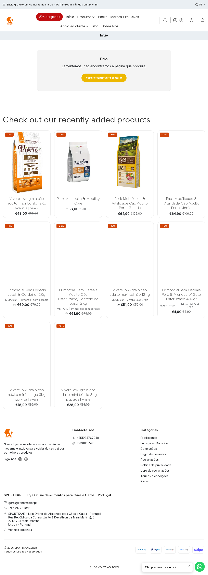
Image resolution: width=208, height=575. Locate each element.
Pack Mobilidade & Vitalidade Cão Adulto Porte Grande (130, 203)
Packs (145, 481)
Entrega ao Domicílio (154, 443)
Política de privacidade (156, 465)
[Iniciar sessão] (191, 20)
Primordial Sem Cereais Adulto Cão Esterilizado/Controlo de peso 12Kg (78, 297)
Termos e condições (154, 476)
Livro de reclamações (155, 470)
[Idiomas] (200, 4)
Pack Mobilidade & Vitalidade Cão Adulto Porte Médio (181, 203)
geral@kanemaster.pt (20, 502)
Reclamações (150, 459)
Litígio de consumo (153, 454)
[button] (49, 17)
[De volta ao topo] (104, 567)
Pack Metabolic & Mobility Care (78, 200)
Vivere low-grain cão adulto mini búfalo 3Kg (78, 392)
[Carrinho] (203, 20)
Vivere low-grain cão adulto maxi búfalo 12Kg (26, 200)
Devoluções (149, 448)
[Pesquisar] (165, 20)
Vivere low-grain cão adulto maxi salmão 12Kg (130, 292)
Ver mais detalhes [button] (18, 529)
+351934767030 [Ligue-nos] (85, 437)
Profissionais (149, 437)
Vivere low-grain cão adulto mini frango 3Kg (27, 392)
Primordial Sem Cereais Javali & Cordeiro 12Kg (26, 292)
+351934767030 (17, 508)
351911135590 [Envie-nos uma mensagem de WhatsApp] (83, 443)
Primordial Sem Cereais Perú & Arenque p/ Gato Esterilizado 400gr (181, 294)
